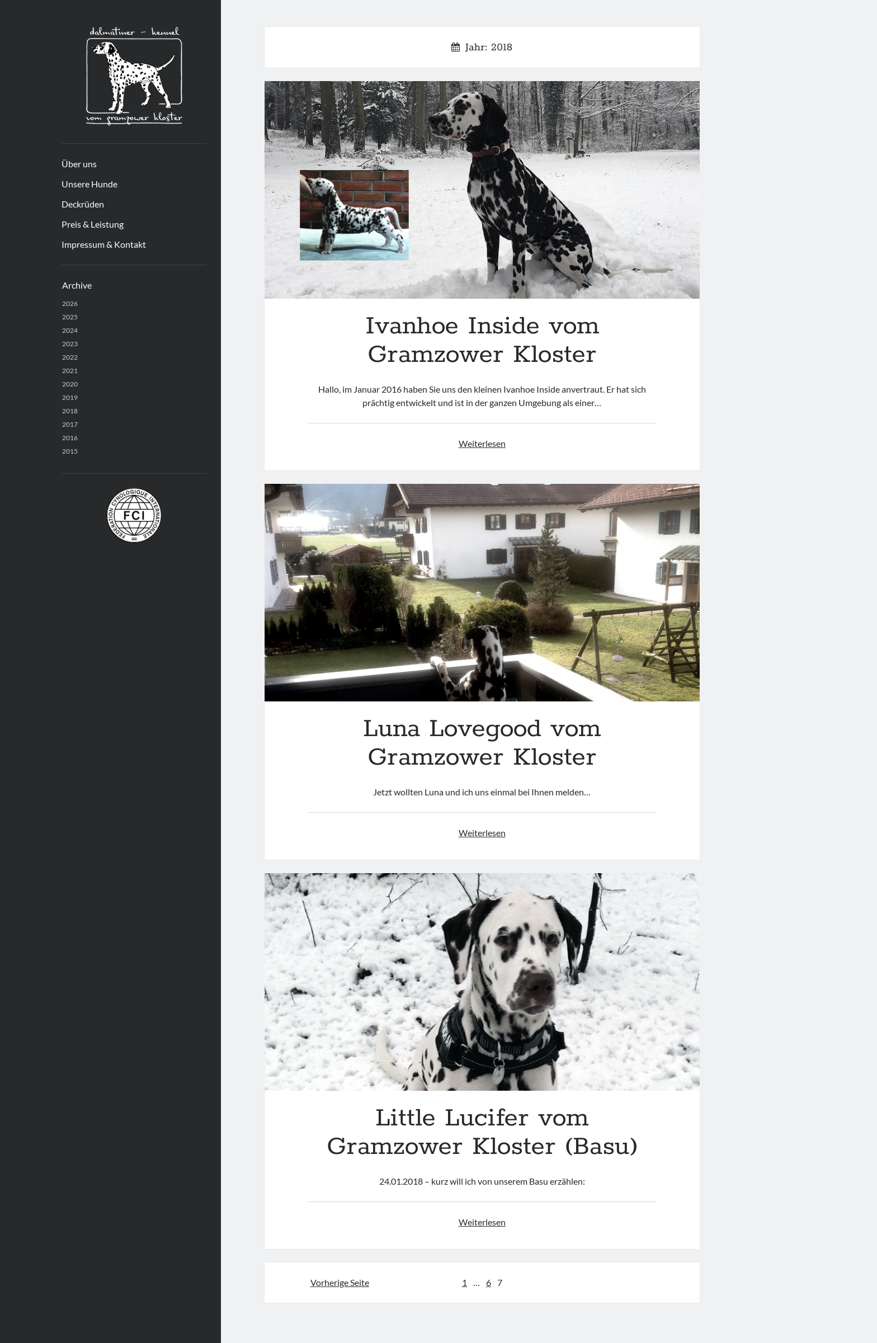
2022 (70, 357)
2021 (70, 370)
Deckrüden (83, 204)
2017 (70, 424)
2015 (70, 451)
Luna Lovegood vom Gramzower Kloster (482, 592)
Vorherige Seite (339, 1282)
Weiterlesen (482, 443)
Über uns (79, 163)
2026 (70, 303)
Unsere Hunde (89, 183)
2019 (70, 397)
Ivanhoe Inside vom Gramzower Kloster (482, 190)
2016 (70, 437)
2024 (70, 330)
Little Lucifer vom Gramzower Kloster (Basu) (482, 982)
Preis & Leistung (93, 224)
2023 (70, 344)
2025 (70, 317)
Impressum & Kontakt (104, 244)
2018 (70, 411)
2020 (70, 384)
